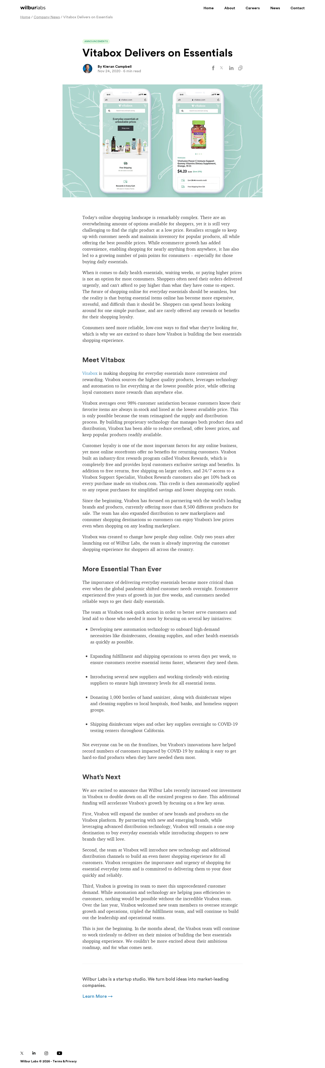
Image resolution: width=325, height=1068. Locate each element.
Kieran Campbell (117, 66)
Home (209, 8)
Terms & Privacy (65, 1061)
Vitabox (90, 373)
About (229, 8)
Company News (47, 17)
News (275, 8)
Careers (253, 8)
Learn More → (97, 996)
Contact (297, 8)
